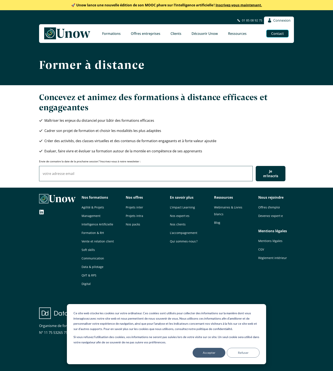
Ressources (223, 197)
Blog (217, 223)
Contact (277, 33)
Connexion (279, 20)
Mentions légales (272, 231)
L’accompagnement (183, 233)
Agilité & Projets (93, 207)
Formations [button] (111, 33)
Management (91, 216)
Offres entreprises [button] (145, 33)
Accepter (209, 352)
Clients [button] (176, 33)
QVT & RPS (89, 275)
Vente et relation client (98, 241)
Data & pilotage (92, 267)
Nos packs (133, 224)
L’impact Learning (182, 207)
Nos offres (134, 197)
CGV (261, 249)
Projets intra (134, 216)
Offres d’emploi (269, 207)
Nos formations (95, 197)
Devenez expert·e (270, 216)
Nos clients (178, 224)
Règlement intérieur (272, 258)
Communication (93, 258)
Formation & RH (93, 233)
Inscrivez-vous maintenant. (166, 5)
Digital (86, 284)
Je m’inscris (270, 173)
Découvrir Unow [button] (205, 33)
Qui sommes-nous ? (184, 241)
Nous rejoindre (271, 197)
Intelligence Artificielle (97, 224)
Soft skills (88, 250)
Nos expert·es (179, 216)
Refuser (243, 352)
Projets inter (134, 207)
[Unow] (67, 33)
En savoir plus (181, 197)
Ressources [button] (237, 33)
